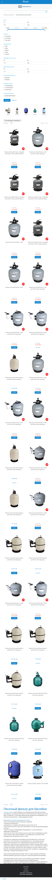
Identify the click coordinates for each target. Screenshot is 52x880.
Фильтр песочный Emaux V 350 (14, 242)
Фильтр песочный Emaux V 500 (14, 287)
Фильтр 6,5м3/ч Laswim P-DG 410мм (38, 783)
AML (26, 114)
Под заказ (38, 347)
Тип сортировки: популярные (13, 120)
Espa (35, 114)
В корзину (14, 167)
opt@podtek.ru (26, 6)
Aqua (8, 114)
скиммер (31, 845)
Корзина (4, 878)
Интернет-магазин (8, 812)
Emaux (17, 114)
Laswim (44, 114)
